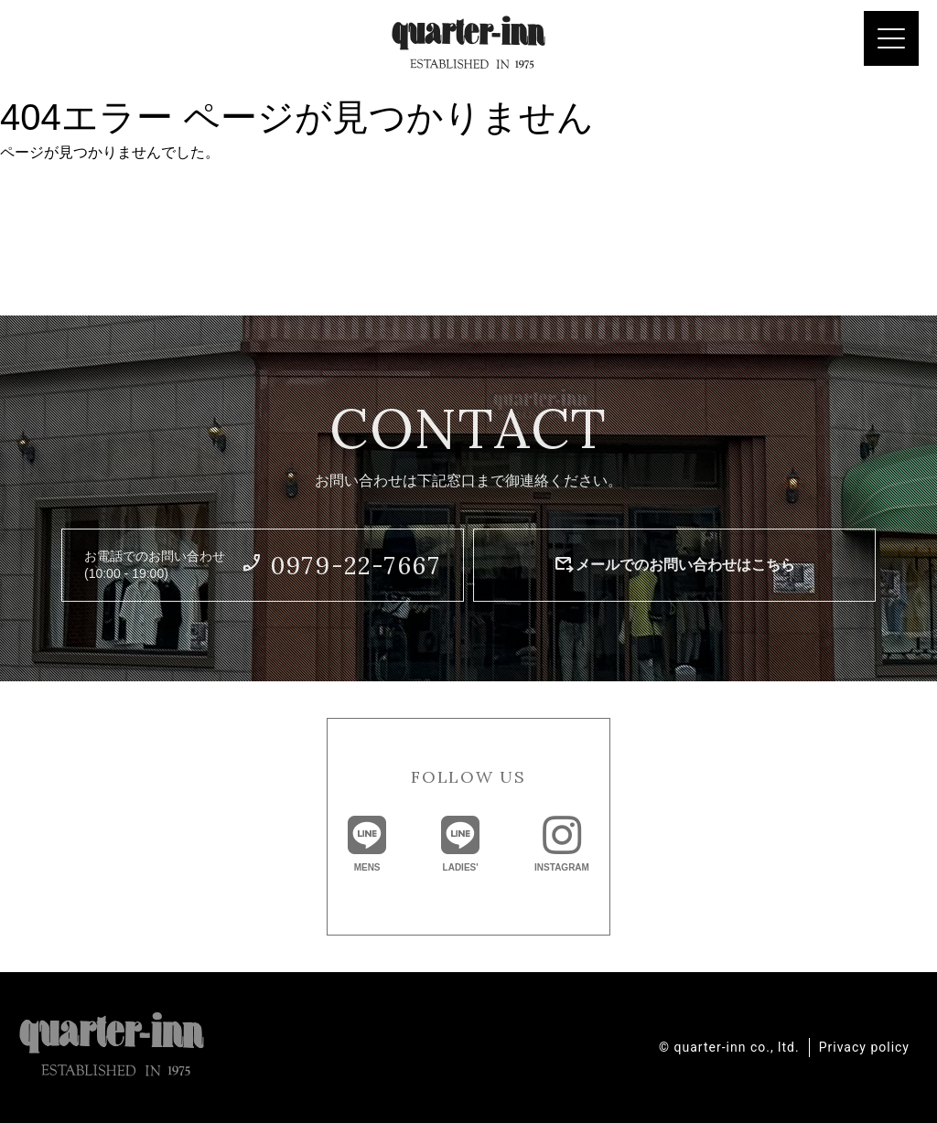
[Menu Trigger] (891, 38)
